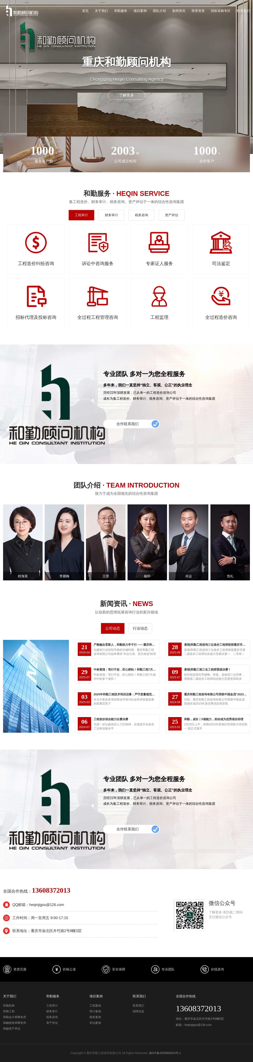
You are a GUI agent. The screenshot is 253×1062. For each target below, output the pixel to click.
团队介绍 (159, 11)
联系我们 (243, 11)
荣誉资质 (198, 11)
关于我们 (101, 11)
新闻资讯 (178, 11)
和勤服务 (120, 11)
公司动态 (112, 628)
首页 (85, 11)
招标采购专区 (221, 11)
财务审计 (111, 215)
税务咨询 (141, 215)
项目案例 (140, 11)
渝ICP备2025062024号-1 (165, 1053)
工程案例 (95, 1005)
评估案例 (95, 1022)
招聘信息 (138, 1011)
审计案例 (95, 1011)
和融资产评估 (11, 1028)
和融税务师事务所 (14, 1022)
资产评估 (171, 215)
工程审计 (81, 215)
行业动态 (140, 628)
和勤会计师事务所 (14, 1017)
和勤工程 (9, 1011)
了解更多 (126, 95)
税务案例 (95, 1017)
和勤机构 (9, 1005)
